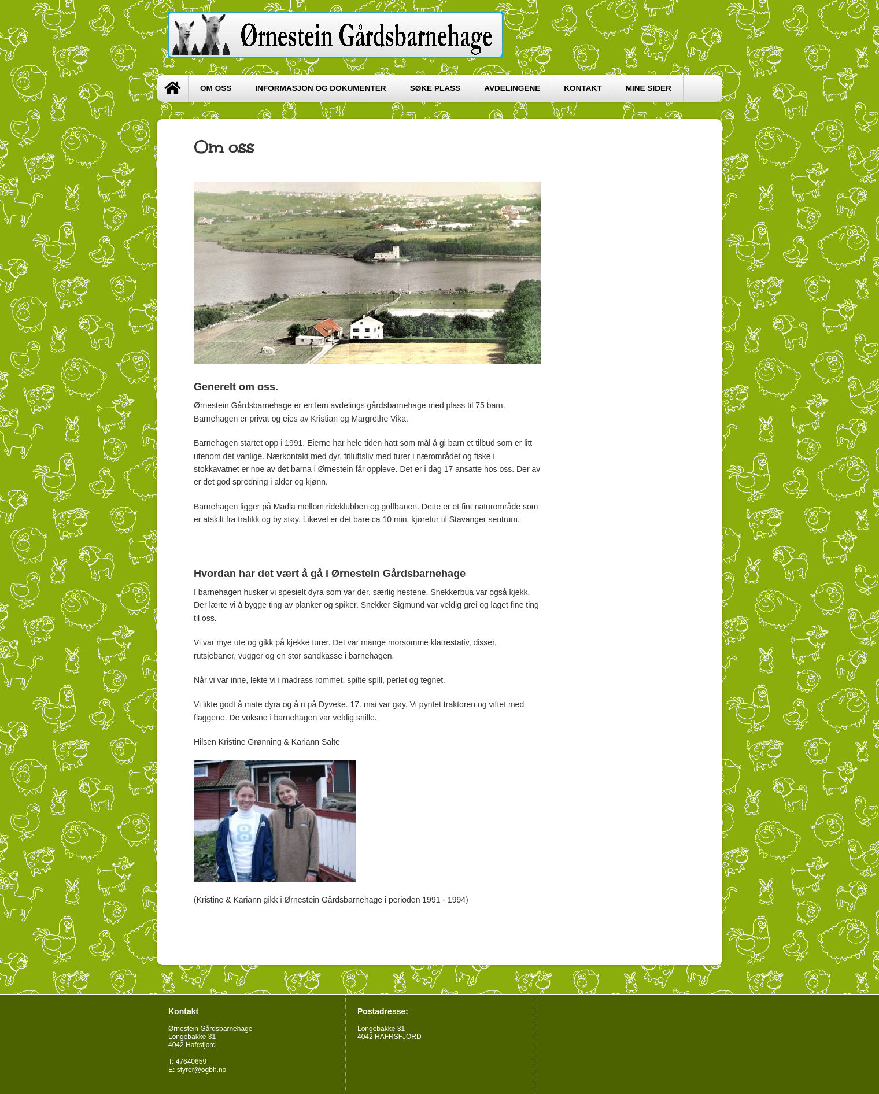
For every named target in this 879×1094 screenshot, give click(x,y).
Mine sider (648, 88)
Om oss (215, 88)
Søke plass (435, 88)
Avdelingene (512, 88)
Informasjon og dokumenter (320, 88)
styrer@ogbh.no (202, 1070)
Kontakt (582, 88)
